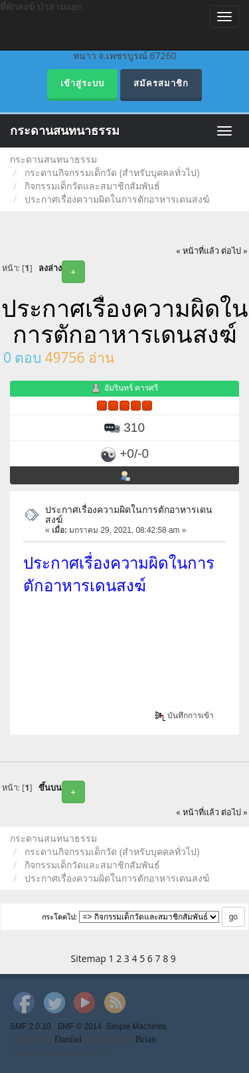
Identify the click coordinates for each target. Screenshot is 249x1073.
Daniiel (68, 1039)
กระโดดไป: (60, 917)
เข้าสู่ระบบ (82, 83)
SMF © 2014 (79, 1026)
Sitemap (88, 958)
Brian (145, 1039)
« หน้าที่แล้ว (197, 250)
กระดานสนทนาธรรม (65, 131)
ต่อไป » (234, 250)
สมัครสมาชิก (161, 83)
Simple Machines (136, 1026)
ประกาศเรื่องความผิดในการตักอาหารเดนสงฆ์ (128, 514)
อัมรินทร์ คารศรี (131, 387)
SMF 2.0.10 (30, 1026)
